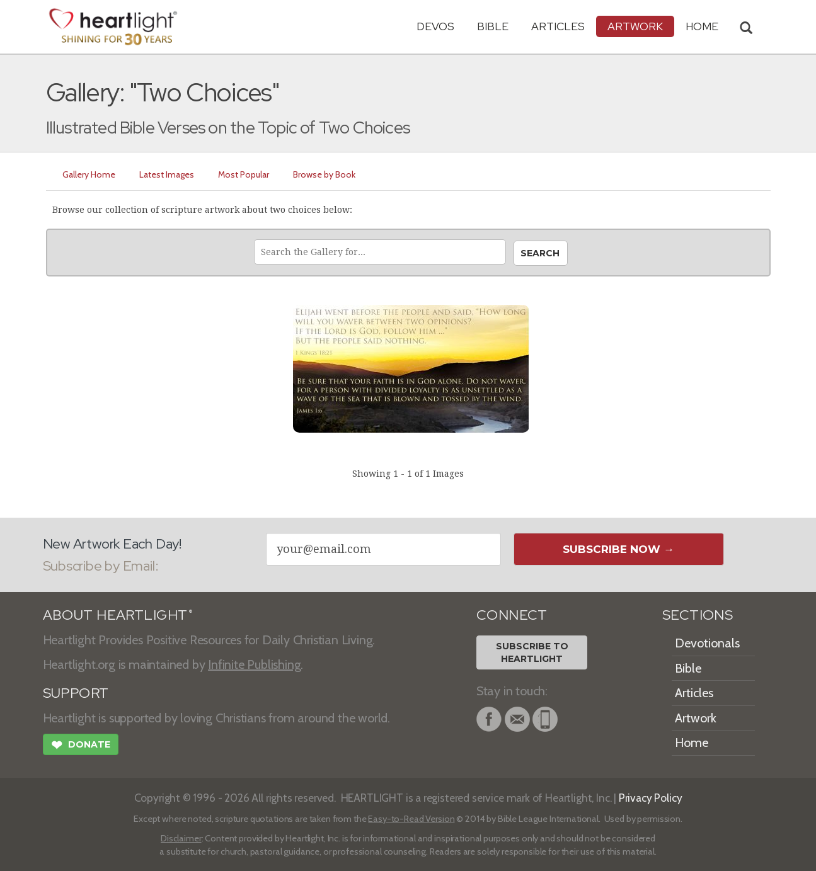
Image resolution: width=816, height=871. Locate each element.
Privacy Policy (650, 797)
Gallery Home (88, 174)
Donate (80, 746)
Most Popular (243, 174)
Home (691, 742)
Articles (558, 26)
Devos (435, 26)
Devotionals (707, 643)
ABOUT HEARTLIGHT (118, 615)
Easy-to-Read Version (411, 818)
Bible (493, 26)
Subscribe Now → (618, 549)
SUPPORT (76, 693)
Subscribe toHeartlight (532, 652)
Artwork (635, 26)
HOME (702, 26)
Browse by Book (324, 174)
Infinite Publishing (254, 664)
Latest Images (166, 174)
